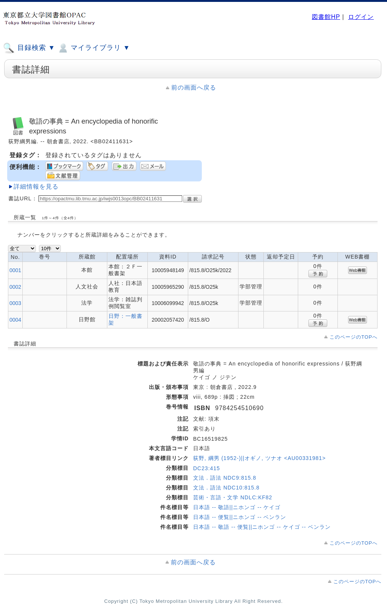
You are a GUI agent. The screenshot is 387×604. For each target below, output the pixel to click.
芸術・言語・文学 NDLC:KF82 (232, 497)
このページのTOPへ (354, 337)
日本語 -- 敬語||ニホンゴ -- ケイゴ (236, 507)
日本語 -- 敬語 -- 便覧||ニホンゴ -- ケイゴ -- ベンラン (262, 527)
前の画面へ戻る (193, 87)
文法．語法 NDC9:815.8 (224, 478)
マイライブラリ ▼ (93, 48)
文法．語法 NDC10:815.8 (226, 488)
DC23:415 (206, 468)
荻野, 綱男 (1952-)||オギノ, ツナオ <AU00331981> (259, 458)
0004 (15, 320)
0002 (15, 287)
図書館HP (326, 17)
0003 (15, 303)
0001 (15, 270)
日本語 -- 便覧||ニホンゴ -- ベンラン (239, 517)
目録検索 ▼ (29, 48)
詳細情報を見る (36, 186)
